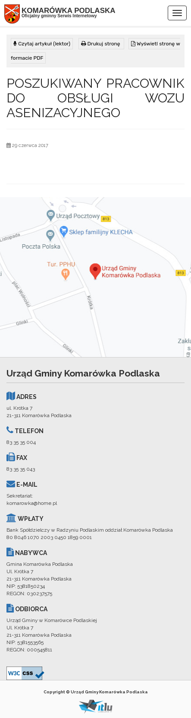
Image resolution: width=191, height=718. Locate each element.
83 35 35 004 (21, 442)
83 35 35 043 (20, 469)
